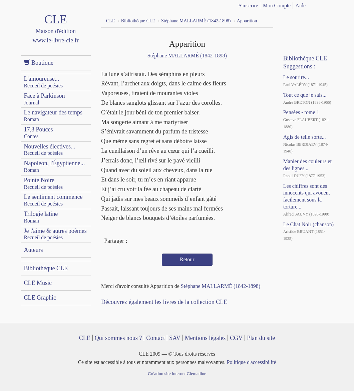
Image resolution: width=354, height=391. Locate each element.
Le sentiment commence (53, 200)
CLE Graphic (40, 297)
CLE (84, 338)
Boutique (39, 62)
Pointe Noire (43, 183)
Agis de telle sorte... (304, 137)
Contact (155, 338)
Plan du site (261, 338)
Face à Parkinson (44, 98)
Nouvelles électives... (49, 149)
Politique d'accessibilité (251, 362)
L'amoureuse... (43, 81)
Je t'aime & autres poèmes (55, 234)
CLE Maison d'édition (55, 35)
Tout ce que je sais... (305, 95)
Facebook (134, 241)
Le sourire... (296, 77)
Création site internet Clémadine (177, 373)
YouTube (303, 20)
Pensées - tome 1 (301, 112)
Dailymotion (316, 20)
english (330, 4)
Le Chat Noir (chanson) (308, 224)
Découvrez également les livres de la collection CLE (164, 302)
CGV (236, 338)
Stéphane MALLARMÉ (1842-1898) (187, 55)
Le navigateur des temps (53, 115)
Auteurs (33, 250)
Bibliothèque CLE (46, 268)
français (319, 4)
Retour (187, 259)
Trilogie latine (41, 217)
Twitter (146, 241)
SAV (175, 338)
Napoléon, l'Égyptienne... (54, 166)
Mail (158, 241)
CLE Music (38, 283)
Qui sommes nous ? (118, 338)
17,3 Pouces (38, 132)
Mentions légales (205, 338)
